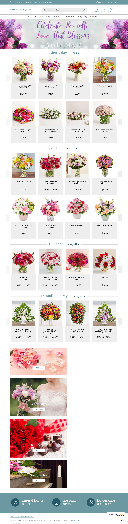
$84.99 (50, 137)
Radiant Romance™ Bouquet (77, 278)
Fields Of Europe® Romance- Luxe (50, 278)
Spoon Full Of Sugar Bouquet (23, 226)
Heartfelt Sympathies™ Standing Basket (50, 331)
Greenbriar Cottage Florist (21, 9)
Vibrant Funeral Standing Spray (77, 330)
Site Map (113, 522)
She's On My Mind (104, 225)
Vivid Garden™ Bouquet (77, 87)
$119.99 (105, 137)
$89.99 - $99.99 (50, 189)
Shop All (76, 53)
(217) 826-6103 (17, 2)
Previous (8, 78)
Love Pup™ (105, 277)
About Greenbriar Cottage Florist (22, 445)
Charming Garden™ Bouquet (77, 182)
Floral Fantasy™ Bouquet (50, 182)
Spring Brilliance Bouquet (104, 182)
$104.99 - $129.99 (50, 285)
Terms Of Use (80, 522)
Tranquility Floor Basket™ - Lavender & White (104, 331)
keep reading (75, 449)
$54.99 (105, 233)
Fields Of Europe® (105, 86)
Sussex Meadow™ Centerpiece (50, 131)
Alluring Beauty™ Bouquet (50, 87)
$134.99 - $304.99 (78, 337)
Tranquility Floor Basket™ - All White (23, 330)
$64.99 (23, 137)
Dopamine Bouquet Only (23, 131)
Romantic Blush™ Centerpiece (77, 131)
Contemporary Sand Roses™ (104, 131)
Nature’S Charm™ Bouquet (23, 87)
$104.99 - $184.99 (50, 337)
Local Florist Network (103, 522)
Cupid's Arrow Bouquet (77, 225)
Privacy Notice (90, 522)
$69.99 (105, 189)
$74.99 (50, 94)
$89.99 (78, 94)
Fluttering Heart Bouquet (50, 226)
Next (120, 78)
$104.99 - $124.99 (23, 337)
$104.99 (23, 94)
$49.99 (50, 233)
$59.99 (23, 233)
